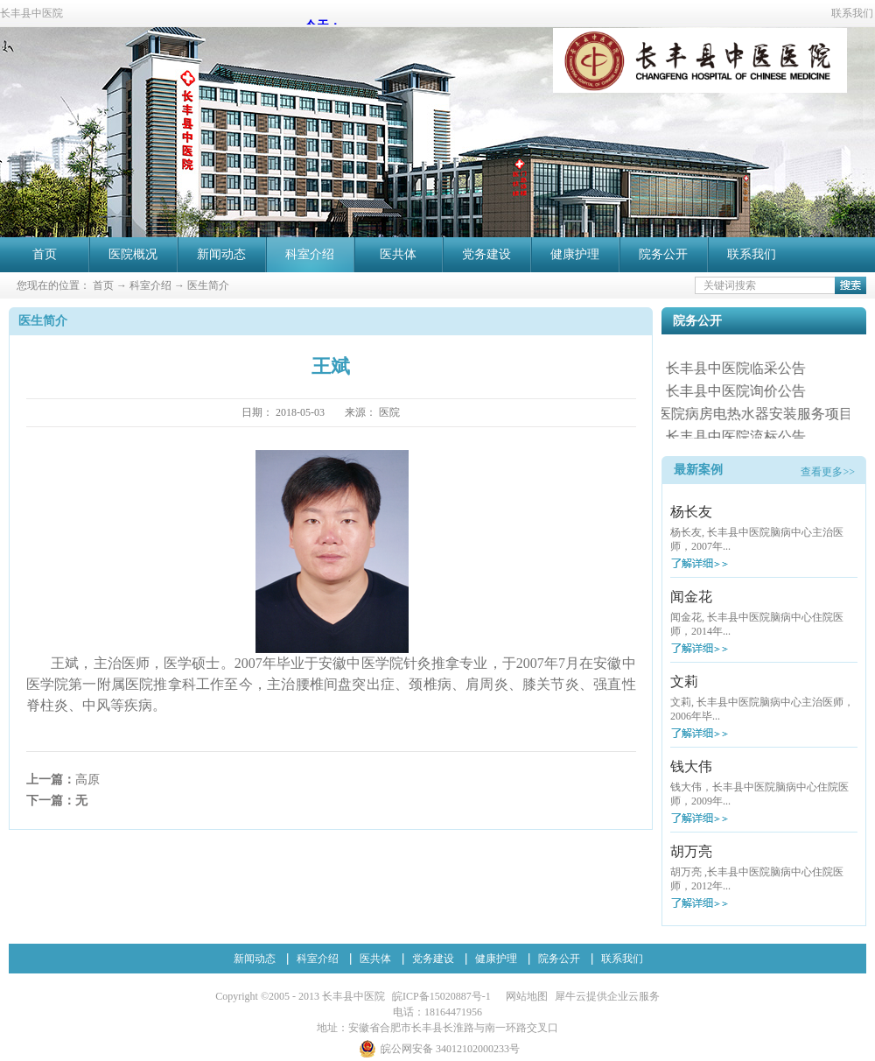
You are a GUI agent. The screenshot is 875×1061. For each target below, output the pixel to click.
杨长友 (691, 511)
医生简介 (208, 285)
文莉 (684, 681)
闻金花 (691, 596)
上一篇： (63, 779)
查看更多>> (828, 472)
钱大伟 (691, 766)
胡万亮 (691, 851)
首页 (44, 254)
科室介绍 (151, 285)
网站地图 (524, 996)
